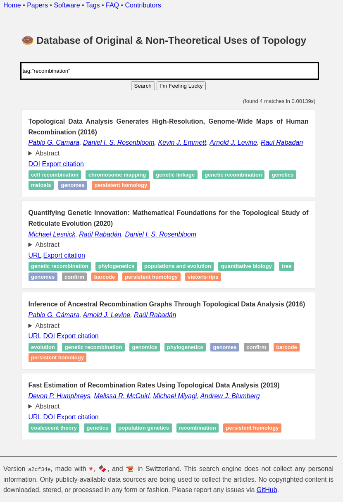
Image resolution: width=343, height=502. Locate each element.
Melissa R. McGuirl (121, 395)
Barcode (104, 277)
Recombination (197, 428)
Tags (93, 5)
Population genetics (143, 428)
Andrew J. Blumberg (230, 395)
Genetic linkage (175, 175)
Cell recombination (55, 175)
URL (35, 255)
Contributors (143, 5)
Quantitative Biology (246, 266)
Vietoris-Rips (203, 277)
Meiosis (41, 185)
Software (67, 5)
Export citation (62, 163)
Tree (287, 266)
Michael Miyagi (175, 395)
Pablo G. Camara (54, 142)
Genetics (283, 175)
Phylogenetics (116, 266)
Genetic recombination (233, 175)
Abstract (48, 153)
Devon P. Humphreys (60, 395)
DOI (34, 163)
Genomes (72, 185)
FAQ (112, 5)
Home (12, 5)
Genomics (144, 347)
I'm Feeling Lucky (181, 86)
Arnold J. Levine (233, 142)
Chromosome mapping (117, 175)
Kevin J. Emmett (182, 142)
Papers (37, 5)
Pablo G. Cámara (54, 314)
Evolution (43, 347)
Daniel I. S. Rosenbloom (119, 142)
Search (143, 86)
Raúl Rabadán (100, 234)
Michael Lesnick (52, 234)
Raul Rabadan (282, 142)
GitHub (267, 489)
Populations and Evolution (177, 266)
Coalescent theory (54, 428)
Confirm (74, 277)
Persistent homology (120, 185)
